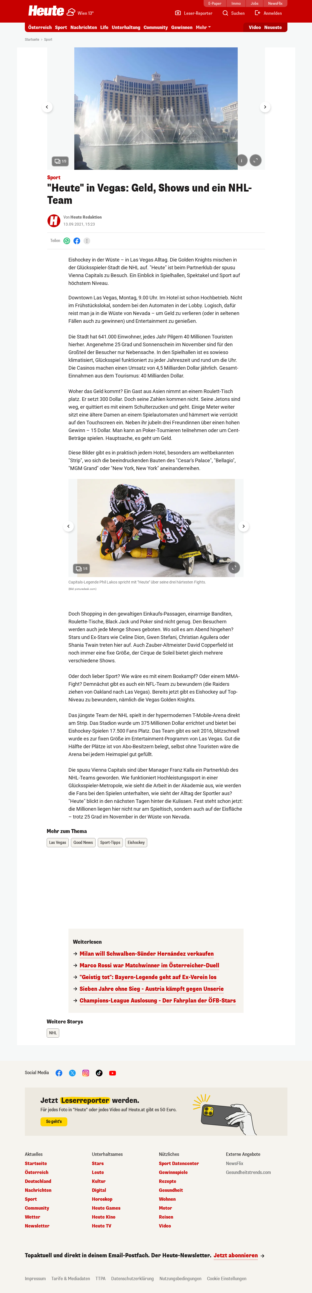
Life (104, 27)
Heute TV (101, 1226)
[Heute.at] (46, 10)
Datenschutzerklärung (132, 1279)
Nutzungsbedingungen (180, 1279)
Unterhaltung (126, 27)
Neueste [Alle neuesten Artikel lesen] (273, 27)
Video (165, 1226)
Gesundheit (171, 1190)
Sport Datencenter (179, 1163)
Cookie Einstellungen (226, 1279)
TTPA (101, 1279)
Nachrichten (83, 27)
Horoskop (102, 1199)
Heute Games (106, 1208)
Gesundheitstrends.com (248, 1172)
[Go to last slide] (47, 107)
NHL (53, 1033)
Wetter (32, 1217)
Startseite (32, 40)
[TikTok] (99, 1073)
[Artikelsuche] (233, 13)
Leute (98, 1172)
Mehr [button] (201, 27)
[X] (72, 1073)
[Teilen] (87, 241)
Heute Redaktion (86, 217)
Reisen (166, 1217)
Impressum (35, 1279)
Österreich (40, 27)
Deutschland (38, 1181)
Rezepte (167, 1181)
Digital (99, 1190)
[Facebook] (76, 240)
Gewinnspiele (173, 1172)
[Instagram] (85, 1073)
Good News (83, 842)
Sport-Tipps (110, 842)
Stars (98, 1163)
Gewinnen (181, 27)
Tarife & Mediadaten (70, 1279)
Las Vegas (57, 842)
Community (156, 27)
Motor (165, 1208)
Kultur (99, 1181)
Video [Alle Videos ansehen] (255, 27)
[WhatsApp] (66, 240)
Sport (61, 27)
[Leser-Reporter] (193, 13)
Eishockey (136, 842)
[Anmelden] (268, 13)
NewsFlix (234, 1163)
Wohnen (167, 1199)
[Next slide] (265, 107)
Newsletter (37, 1226)
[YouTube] (112, 1073)
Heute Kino (103, 1217)
